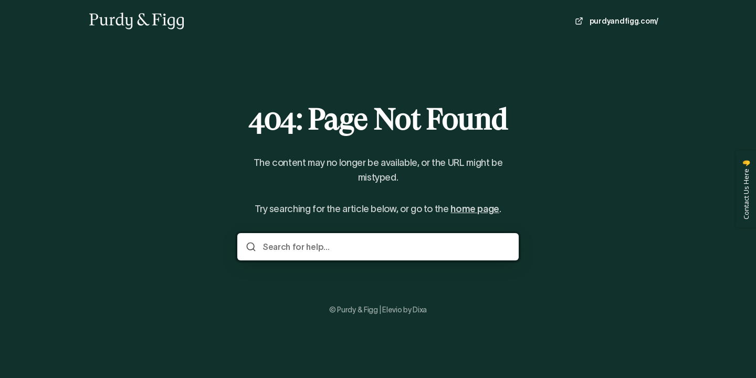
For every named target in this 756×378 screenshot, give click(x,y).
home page (474, 209)
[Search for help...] (385, 246)
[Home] (136, 21)
